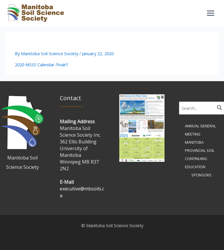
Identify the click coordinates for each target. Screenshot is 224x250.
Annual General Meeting (200, 130)
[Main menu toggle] (210, 13)
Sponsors (201, 175)
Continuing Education (196, 162)
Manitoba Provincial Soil (199, 146)
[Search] (220, 108)
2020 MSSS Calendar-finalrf (41, 64)
